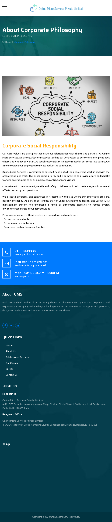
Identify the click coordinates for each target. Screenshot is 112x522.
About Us (11, 351)
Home (6, 42)
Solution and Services (17, 357)
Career (9, 369)
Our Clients (12, 363)
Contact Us (12, 374)
